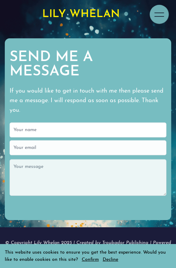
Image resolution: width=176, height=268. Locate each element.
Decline (110, 259)
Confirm (90, 259)
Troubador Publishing (126, 242)
